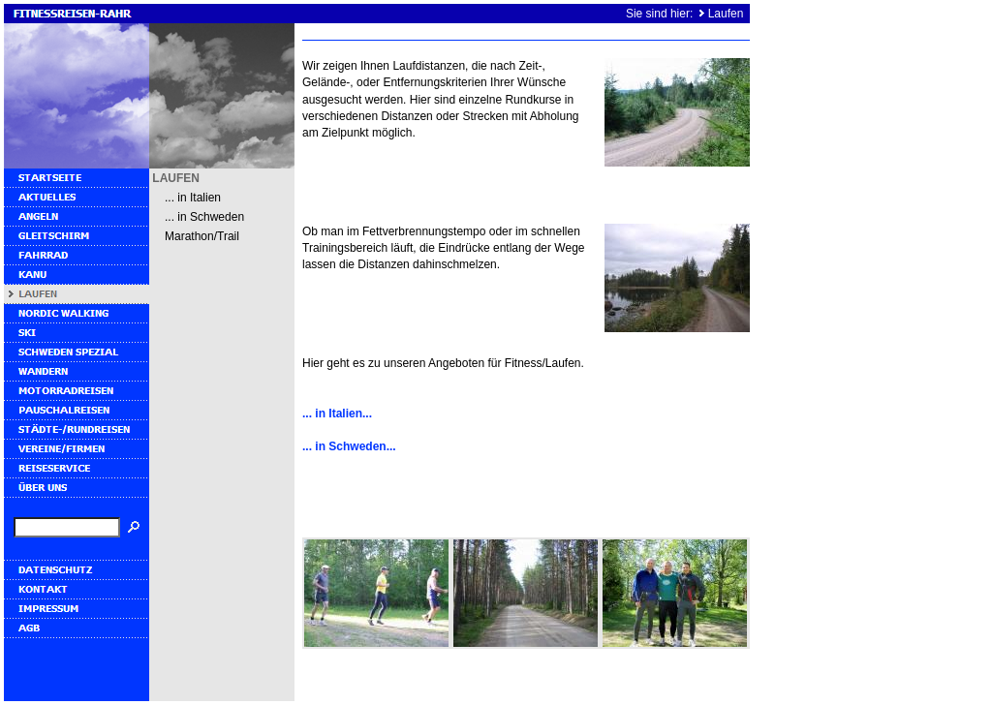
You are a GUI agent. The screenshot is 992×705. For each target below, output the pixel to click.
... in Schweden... (349, 446)
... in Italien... (337, 413)
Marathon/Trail (202, 236)
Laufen (726, 13)
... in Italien (193, 197)
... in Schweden (204, 217)
